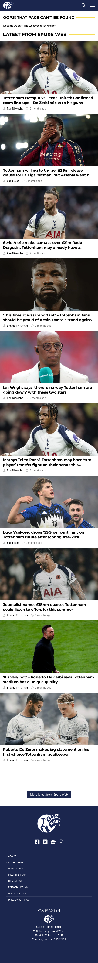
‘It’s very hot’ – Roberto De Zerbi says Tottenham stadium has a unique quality (48, 679)
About (12, 856)
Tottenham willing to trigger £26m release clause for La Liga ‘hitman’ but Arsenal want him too (48, 175)
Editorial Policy (18, 887)
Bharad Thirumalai (17, 325)
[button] (84, 5)
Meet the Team (17, 874)
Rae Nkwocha (15, 108)
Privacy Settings (18, 899)
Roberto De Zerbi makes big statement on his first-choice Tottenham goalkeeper (46, 751)
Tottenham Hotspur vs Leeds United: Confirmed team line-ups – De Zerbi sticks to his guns (48, 100)
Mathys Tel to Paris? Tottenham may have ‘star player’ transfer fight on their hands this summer (47, 465)
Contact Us (15, 881)
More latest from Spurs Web (49, 794)
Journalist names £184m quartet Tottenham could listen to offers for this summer (44, 607)
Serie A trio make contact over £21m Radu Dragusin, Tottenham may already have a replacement (42, 247)
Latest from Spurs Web (35, 34)
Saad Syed (13, 181)
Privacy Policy (17, 893)
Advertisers (15, 862)
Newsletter (15, 868)
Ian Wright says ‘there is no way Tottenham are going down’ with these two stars (47, 389)
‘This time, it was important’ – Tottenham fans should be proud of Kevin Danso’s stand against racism (48, 320)
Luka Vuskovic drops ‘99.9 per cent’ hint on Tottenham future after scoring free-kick (43, 534)
